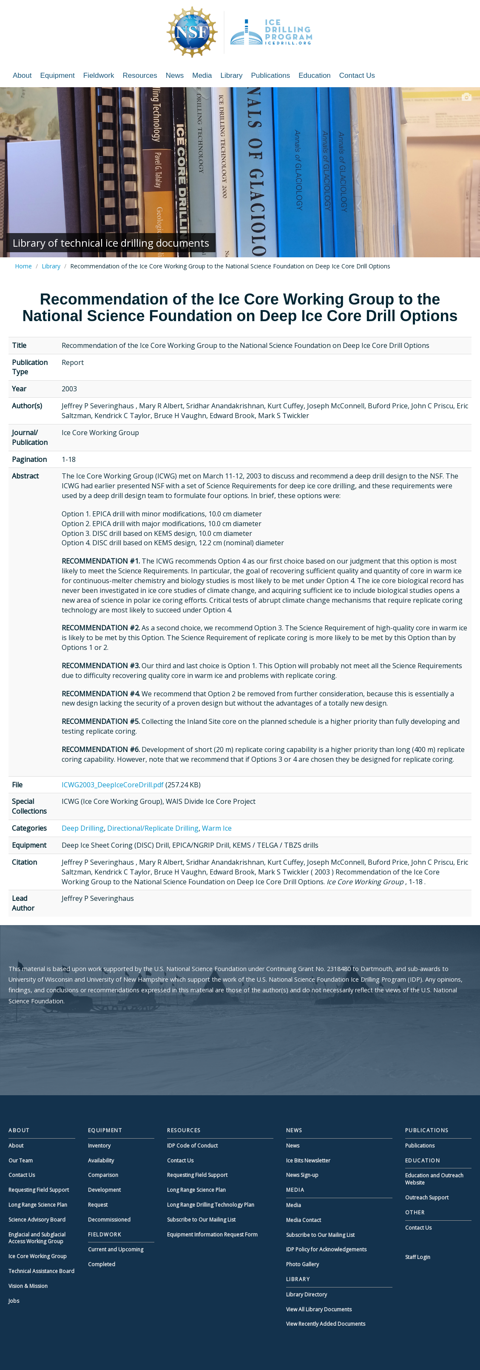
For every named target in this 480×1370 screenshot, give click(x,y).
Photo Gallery (302, 1264)
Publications (270, 75)
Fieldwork (98, 75)
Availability (101, 1160)
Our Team (21, 1160)
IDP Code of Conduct (192, 1145)
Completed (101, 1264)
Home (23, 266)
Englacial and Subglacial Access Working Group (37, 1238)
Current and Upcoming (115, 1249)
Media (202, 75)
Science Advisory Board (37, 1219)
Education (314, 75)
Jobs (14, 1300)
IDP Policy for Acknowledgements (326, 1249)
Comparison (103, 1175)
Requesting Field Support (39, 1189)
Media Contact (303, 1220)
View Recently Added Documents (325, 1323)
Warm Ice (217, 828)
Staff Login (417, 1257)
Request (98, 1204)
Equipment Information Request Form (212, 1234)
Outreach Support (427, 1197)
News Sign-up (302, 1175)
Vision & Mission (28, 1286)
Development (104, 1189)
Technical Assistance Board (41, 1271)
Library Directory (306, 1294)
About (22, 75)
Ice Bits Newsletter (308, 1160)
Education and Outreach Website (434, 1179)
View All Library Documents (319, 1309)
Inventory (99, 1145)
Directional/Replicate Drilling (153, 828)
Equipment (57, 75)
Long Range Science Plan (38, 1204)
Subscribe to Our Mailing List (201, 1219)
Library (232, 75)
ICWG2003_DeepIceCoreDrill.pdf (113, 784)
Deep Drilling (83, 828)
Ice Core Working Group (38, 1256)
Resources (139, 75)
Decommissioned (109, 1219)
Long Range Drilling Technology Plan (210, 1204)
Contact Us (357, 75)
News (175, 75)
